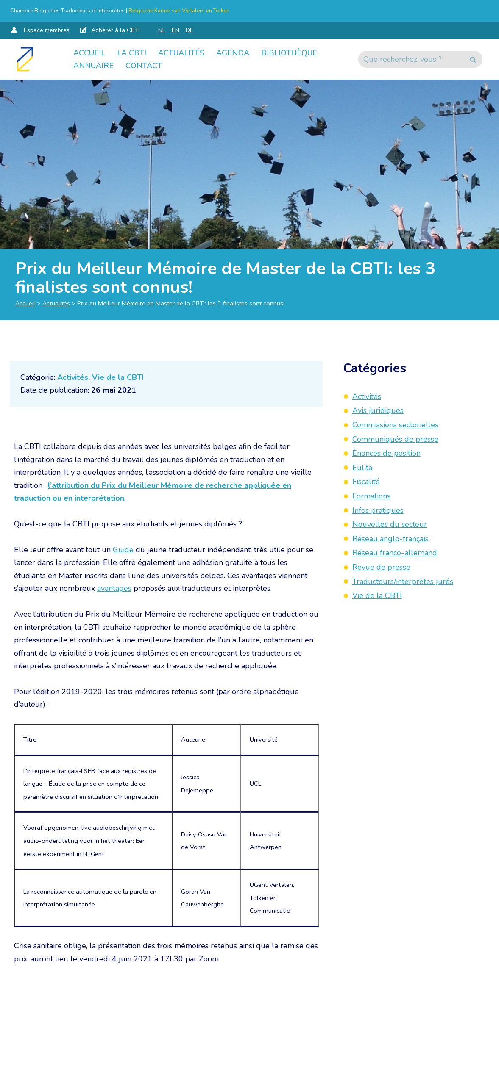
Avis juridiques (378, 410)
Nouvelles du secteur (389, 524)
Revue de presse (381, 567)
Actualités (181, 53)
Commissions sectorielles (395, 425)
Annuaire (93, 66)
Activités (72, 377)
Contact (143, 66)
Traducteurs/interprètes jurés (402, 581)
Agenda (232, 53)
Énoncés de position (386, 453)
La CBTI (131, 53)
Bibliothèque (289, 53)
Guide (123, 550)
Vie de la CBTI (118, 377)
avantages (114, 588)
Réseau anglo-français (390, 539)
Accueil (89, 53)
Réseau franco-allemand (394, 553)
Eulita (362, 467)
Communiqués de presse (395, 439)
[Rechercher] (410, 59)
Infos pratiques (378, 510)
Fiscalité (366, 481)
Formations (371, 496)
